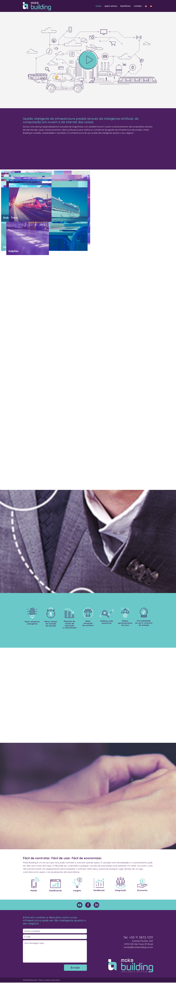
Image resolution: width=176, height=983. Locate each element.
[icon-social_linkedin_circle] (96, 905)
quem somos (111, 6)
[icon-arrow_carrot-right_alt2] (88, 60)
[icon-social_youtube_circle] (80, 905)
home (98, 6)
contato (138, 6)
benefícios (125, 6)
